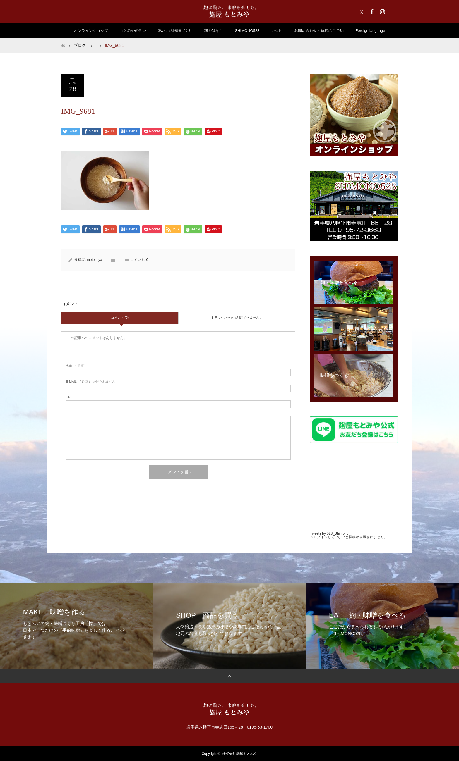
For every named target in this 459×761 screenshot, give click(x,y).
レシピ (276, 30)
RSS (392, 10)
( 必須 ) (75, 365)
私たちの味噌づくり (175, 30)
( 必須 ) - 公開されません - (91, 381)
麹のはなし (213, 30)
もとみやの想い (133, 30)
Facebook (371, 10)
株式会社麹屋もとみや (239, 754)
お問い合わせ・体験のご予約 (319, 30)
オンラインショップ (91, 30)
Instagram (381, 10)
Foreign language (370, 30)
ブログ (80, 45)
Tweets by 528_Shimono (329, 533)
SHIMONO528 (247, 30)
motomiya (94, 260)
